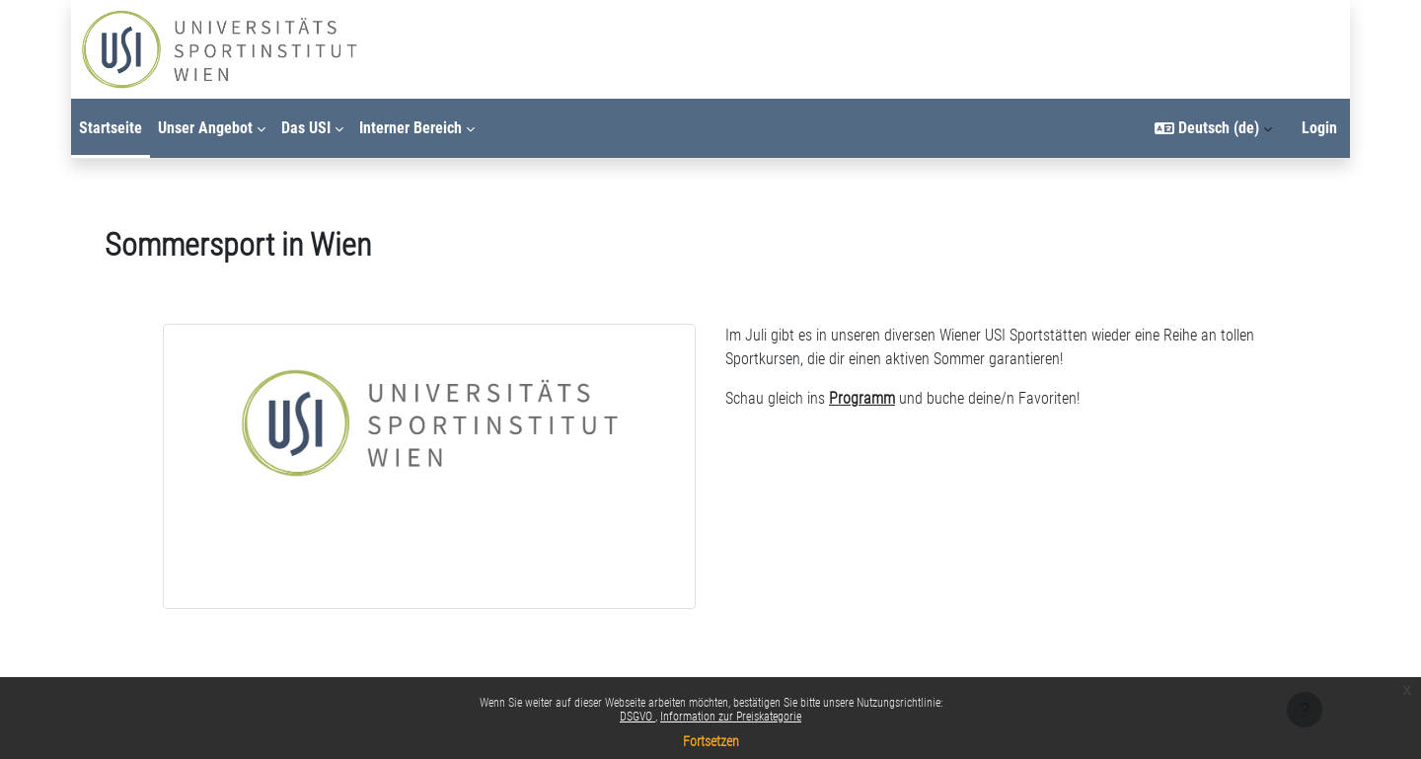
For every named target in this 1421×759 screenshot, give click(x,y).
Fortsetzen (711, 741)
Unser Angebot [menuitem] (205, 127)
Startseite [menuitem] (110, 127)
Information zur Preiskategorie (730, 716)
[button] (1213, 128)
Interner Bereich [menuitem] (410, 127)
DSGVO (637, 716)
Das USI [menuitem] (306, 127)
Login (1319, 127)
